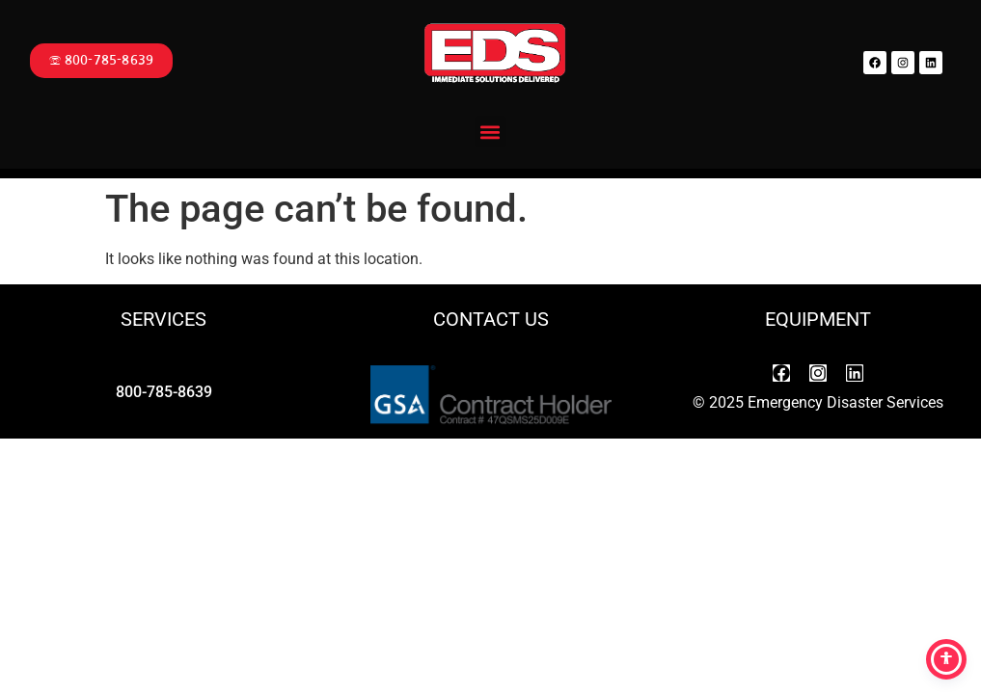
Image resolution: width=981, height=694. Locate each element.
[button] (490, 131)
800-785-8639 (164, 392)
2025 (726, 402)
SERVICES (163, 319)
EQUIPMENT (818, 319)
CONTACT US (491, 319)
